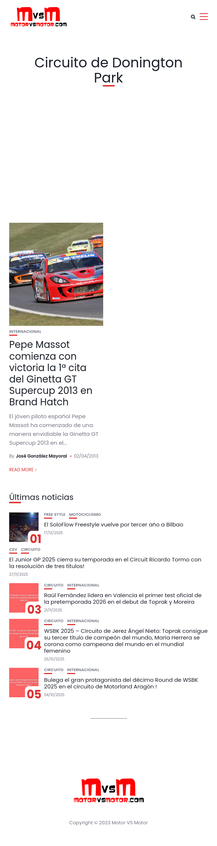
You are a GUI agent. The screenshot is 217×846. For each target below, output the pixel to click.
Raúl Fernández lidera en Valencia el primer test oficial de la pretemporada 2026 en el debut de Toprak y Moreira (123, 598)
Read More (21, 469)
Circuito (30, 549)
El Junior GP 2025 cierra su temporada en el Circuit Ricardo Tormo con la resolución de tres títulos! (105, 563)
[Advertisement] (108, 152)
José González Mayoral (41, 456)
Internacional (25, 331)
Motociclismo (85, 514)
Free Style (54, 514)
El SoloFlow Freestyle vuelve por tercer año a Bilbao (113, 524)
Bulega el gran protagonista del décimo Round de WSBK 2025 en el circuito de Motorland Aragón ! (121, 683)
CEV (13, 549)
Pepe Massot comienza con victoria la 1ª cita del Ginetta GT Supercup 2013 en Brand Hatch (51, 373)
